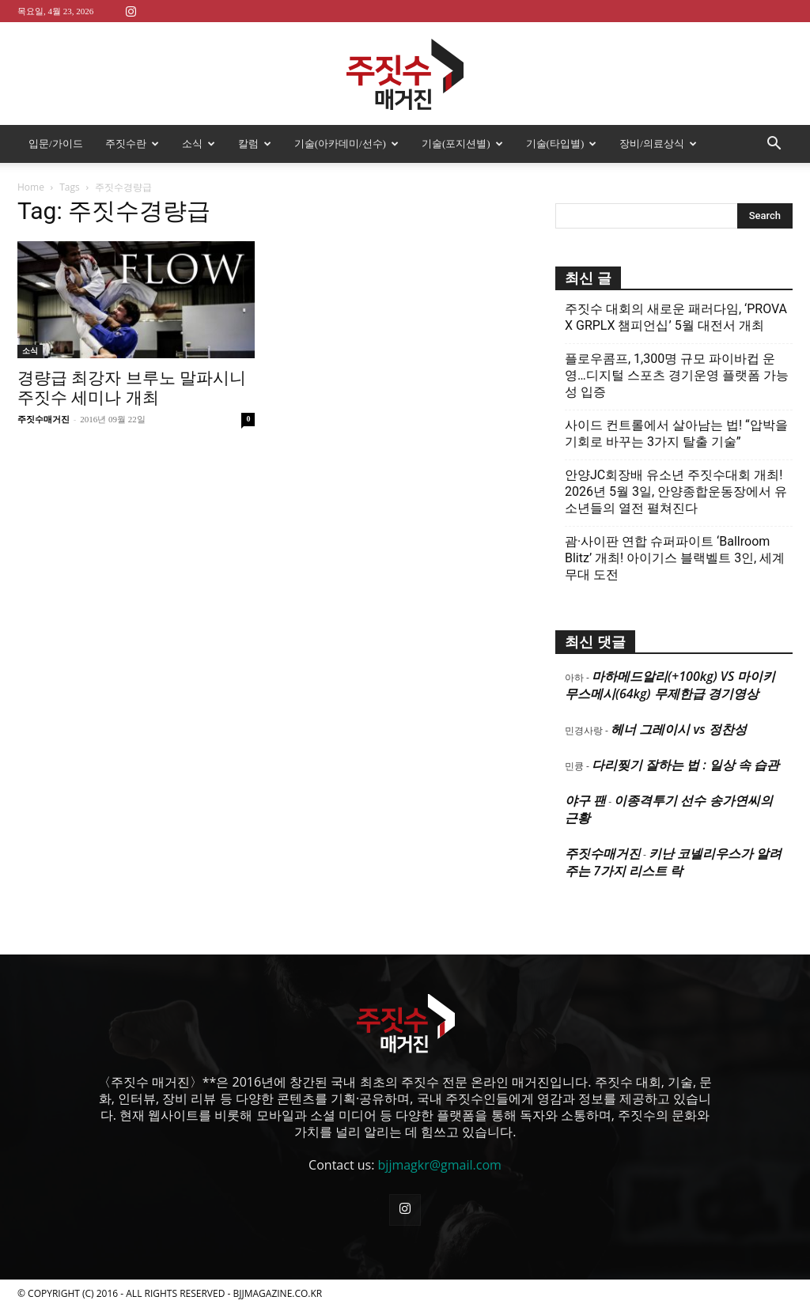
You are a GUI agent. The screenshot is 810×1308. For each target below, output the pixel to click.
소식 (198, 143)
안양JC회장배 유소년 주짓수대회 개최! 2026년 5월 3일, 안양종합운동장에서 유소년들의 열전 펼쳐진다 (676, 491)
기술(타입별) (561, 143)
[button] (774, 144)
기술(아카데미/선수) (346, 143)
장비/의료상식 (658, 143)
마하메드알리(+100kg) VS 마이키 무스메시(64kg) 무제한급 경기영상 (670, 684)
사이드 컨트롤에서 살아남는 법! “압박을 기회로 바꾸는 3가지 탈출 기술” (676, 433)
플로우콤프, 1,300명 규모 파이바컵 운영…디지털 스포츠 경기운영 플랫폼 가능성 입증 (677, 375)
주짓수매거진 (43, 419)
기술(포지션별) (462, 143)
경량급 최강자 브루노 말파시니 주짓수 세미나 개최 (131, 388)
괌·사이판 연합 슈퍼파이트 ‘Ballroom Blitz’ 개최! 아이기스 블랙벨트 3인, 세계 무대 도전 (675, 558)
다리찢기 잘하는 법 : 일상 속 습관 (685, 764)
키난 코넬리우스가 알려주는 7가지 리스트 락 (673, 862)
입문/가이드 (55, 143)
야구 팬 (585, 800)
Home (30, 187)
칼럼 (254, 143)
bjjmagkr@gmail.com (440, 1165)
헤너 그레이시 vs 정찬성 (678, 729)
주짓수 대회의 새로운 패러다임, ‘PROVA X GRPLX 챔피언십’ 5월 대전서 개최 (676, 317)
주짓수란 (132, 143)
